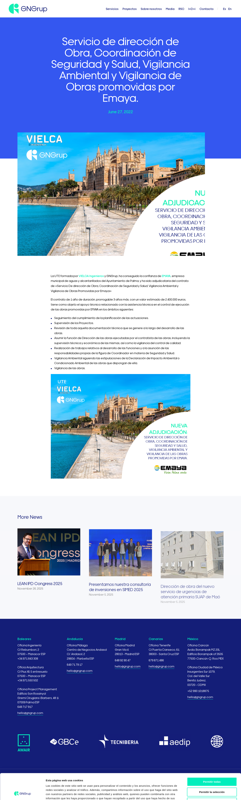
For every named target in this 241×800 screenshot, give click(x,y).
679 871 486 (156, 660)
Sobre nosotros (151, 8)
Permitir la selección (212, 767)
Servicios (112, 8)
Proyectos (130, 8)
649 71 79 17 (75, 664)
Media (170, 8)
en (229, 8)
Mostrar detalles (189, 793)
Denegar (212, 777)
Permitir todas (212, 757)
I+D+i (191, 8)
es (224, 8)
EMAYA (166, 276)
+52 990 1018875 (198, 691)
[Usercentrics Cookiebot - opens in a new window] (22, 793)
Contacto (206, 8)
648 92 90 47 (123, 660)
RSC (181, 8)
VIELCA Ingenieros (91, 276)
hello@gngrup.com (30, 712)
